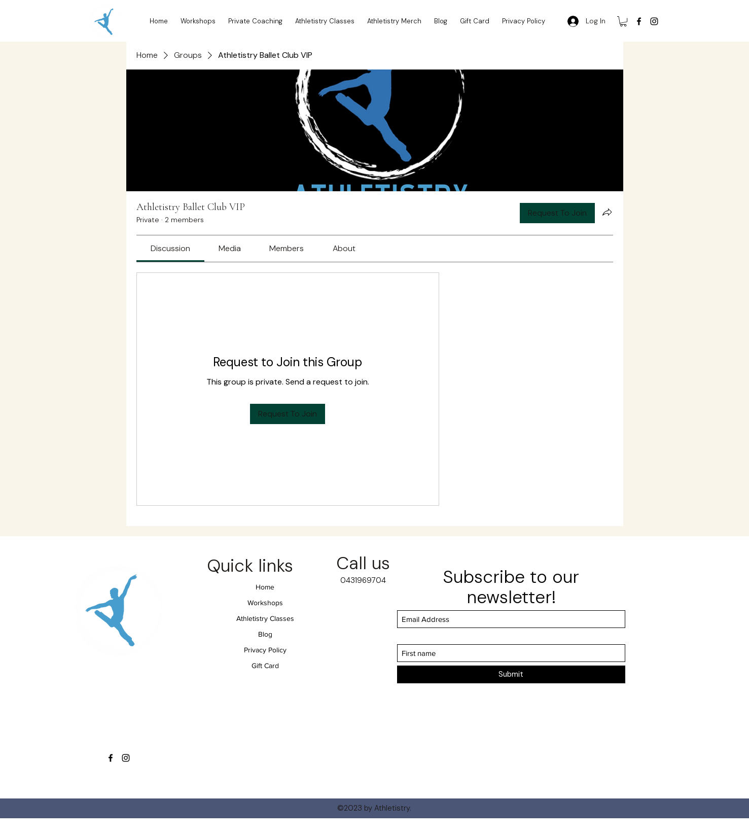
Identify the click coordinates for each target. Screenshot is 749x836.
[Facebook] (639, 21)
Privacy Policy (265, 650)
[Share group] (607, 212)
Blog (265, 634)
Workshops (265, 603)
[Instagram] (654, 21)
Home (265, 587)
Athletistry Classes (265, 618)
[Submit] (511, 674)
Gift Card (265, 665)
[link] (170, 248)
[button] (623, 21)
